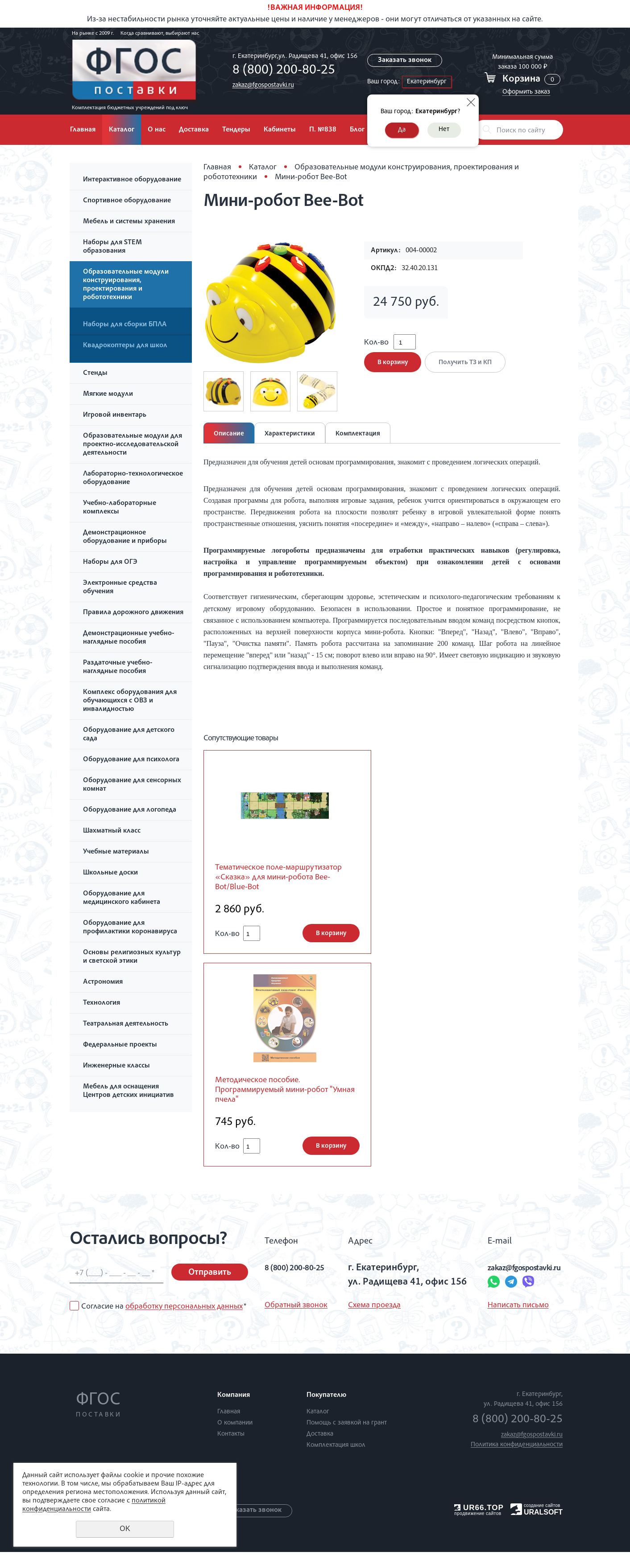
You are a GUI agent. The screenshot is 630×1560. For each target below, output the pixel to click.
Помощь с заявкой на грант (347, 1431)
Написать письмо (499, 1314)
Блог (357, 130)
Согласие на (163, 1315)
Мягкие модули (108, 394)
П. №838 (322, 130)
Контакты (231, 1442)
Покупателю (326, 1403)
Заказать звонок (404, 60)
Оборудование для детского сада (128, 735)
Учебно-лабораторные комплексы (119, 508)
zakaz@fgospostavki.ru (260, 85)
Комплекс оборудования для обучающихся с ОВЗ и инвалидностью (130, 701)
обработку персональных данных (184, 1315)
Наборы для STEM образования (112, 247)
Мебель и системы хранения (129, 222)
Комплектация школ (336, 1453)
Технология (101, 1003)
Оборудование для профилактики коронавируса (130, 928)
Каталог (121, 130)
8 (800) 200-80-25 (281, 71)
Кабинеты (280, 130)
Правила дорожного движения (133, 612)
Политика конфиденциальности (517, 1452)
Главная (82, 130)
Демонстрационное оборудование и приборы (125, 537)
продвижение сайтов (477, 1521)
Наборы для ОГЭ (110, 562)
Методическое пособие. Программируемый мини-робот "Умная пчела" (280, 1096)
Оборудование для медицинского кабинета (121, 898)
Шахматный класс (112, 831)
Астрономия (103, 982)
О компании (235, 1431)
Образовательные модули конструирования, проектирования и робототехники (126, 285)
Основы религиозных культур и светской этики (132, 957)
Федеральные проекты (120, 1045)
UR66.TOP (479, 1515)
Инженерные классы (116, 1066)
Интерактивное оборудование (132, 180)
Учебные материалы (116, 852)
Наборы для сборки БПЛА (125, 324)
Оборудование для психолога (131, 760)
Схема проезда (370, 1314)
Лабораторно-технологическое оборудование (133, 478)
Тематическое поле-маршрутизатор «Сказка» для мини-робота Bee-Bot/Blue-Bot (277, 879)
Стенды (95, 373)
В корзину (392, 368)
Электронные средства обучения (120, 587)
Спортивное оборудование (127, 201)
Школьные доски (110, 873)
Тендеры (236, 130)
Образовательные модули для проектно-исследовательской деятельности (132, 445)
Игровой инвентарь (114, 415)
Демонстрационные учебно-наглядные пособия (128, 638)
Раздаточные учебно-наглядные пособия (118, 667)
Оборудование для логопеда (129, 810)
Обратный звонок (296, 1314)
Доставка (194, 130)
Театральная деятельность (125, 1024)
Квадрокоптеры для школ (125, 345)
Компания (233, 1403)
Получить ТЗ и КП (468, 368)
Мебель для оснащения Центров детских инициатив (128, 1091)
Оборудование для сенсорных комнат (132, 785)
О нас (157, 130)
